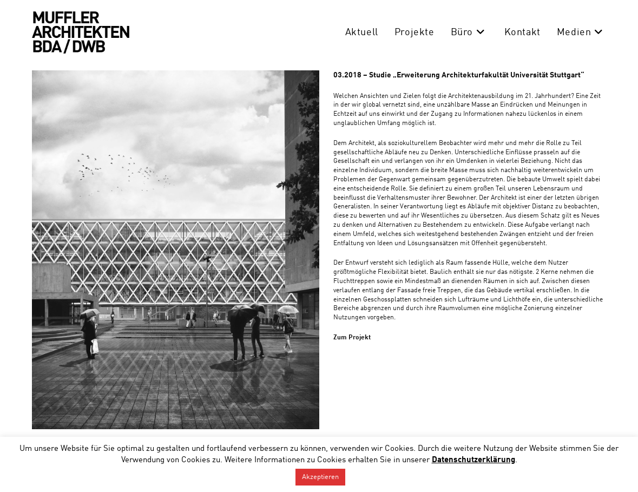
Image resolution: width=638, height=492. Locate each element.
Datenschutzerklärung (473, 460)
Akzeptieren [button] (320, 477)
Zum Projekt (352, 337)
